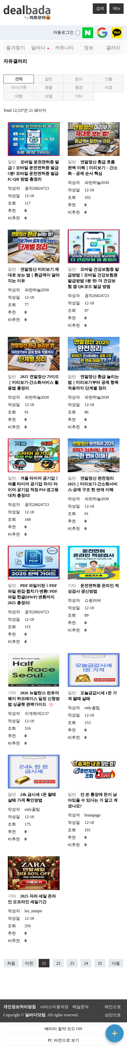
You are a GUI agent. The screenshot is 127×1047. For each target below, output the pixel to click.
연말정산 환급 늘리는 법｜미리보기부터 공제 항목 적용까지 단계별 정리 (93, 382)
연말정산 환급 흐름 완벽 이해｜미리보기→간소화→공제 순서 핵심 (93, 168)
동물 (48, 87)
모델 (48, 96)
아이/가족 (18, 87)
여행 (18, 96)
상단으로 (113, 1015)
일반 (48, 79)
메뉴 (114, 7)
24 (84, 962)
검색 (98, 7)
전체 (18, 79)
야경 (108, 87)
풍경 (78, 87)
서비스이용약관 (54, 1006)
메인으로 (113, 1006)
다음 (116, 963)
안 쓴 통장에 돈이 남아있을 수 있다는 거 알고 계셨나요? (93, 800)
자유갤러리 (15, 61)
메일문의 (80, 1006)
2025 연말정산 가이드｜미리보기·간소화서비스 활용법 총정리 (33, 382)
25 (98, 962)
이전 (29, 963)
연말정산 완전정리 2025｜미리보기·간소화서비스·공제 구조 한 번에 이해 (93, 484)
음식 (78, 79)
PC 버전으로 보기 (63, 1040)
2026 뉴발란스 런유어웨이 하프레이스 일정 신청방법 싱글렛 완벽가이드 (34, 699)
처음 (11, 963)
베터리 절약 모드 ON (63, 1028)
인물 (108, 79)
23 (70, 962)
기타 (78, 96)
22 (56, 962)
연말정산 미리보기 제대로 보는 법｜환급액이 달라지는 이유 (34, 275)
